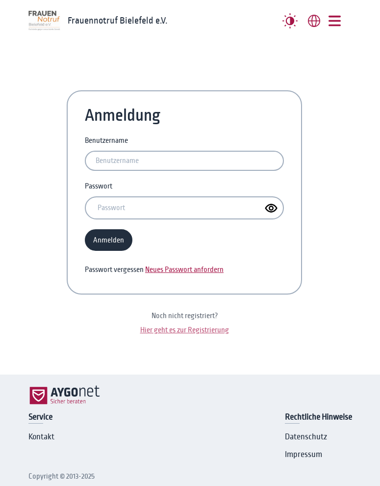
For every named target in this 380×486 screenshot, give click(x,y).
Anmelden (108, 240)
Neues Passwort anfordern (184, 269)
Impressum (303, 454)
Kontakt (41, 436)
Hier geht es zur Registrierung (184, 330)
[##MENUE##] (335, 21)
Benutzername (106, 140)
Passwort (98, 186)
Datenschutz (306, 436)
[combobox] (314, 20)
